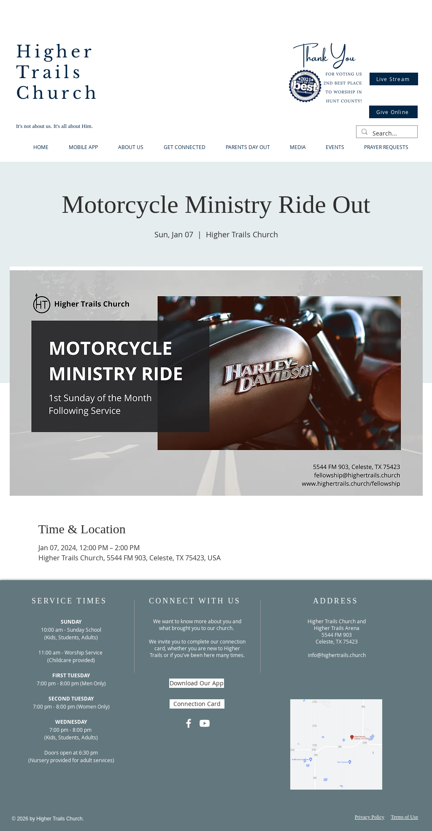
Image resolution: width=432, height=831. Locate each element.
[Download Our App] (196, 683)
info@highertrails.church (337, 655)
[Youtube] (205, 723)
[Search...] (386, 133)
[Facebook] (188, 723)
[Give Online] (393, 112)
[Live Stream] (394, 79)
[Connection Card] (197, 704)
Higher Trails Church (58, 72)
